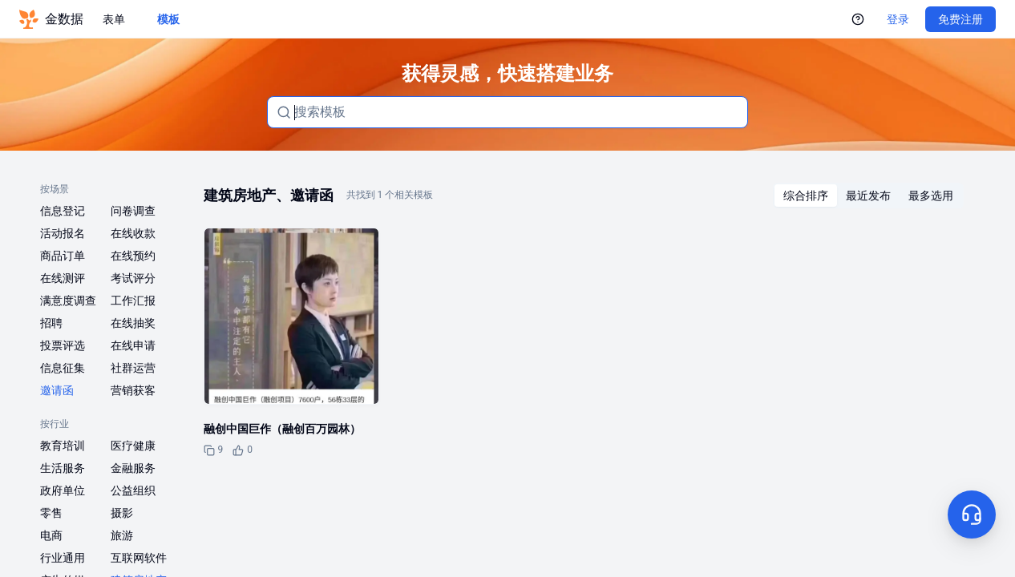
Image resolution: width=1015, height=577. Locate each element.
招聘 (51, 323)
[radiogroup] (868, 195)
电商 (51, 535)
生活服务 (62, 468)
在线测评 (62, 278)
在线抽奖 (133, 323)
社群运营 (133, 367)
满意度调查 (68, 300)
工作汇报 (133, 300)
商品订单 (62, 255)
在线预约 (133, 255)
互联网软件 (139, 557)
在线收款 (133, 233)
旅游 (122, 535)
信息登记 (62, 210)
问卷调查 (133, 210)
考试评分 (133, 278)
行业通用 (62, 557)
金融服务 (133, 468)
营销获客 (133, 390)
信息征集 (62, 367)
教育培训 (62, 445)
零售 (51, 512)
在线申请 (133, 345)
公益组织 (133, 490)
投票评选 (62, 345)
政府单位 (62, 490)
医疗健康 (133, 445)
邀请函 (57, 390)
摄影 (122, 512)
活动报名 (62, 233)
